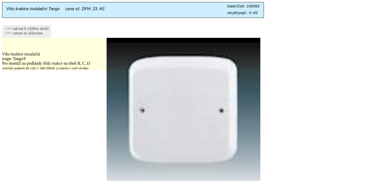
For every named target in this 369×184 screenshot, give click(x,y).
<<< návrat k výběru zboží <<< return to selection (25, 30)
